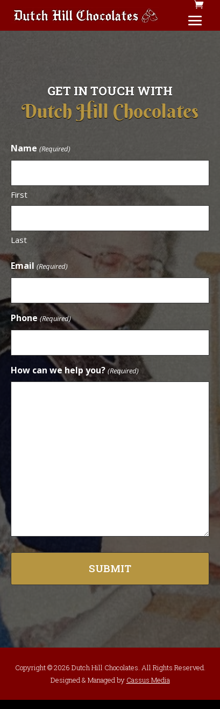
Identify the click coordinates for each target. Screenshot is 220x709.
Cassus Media (148, 680)
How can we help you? (74, 371)
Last (19, 239)
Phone (40, 318)
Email (39, 266)
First (19, 194)
